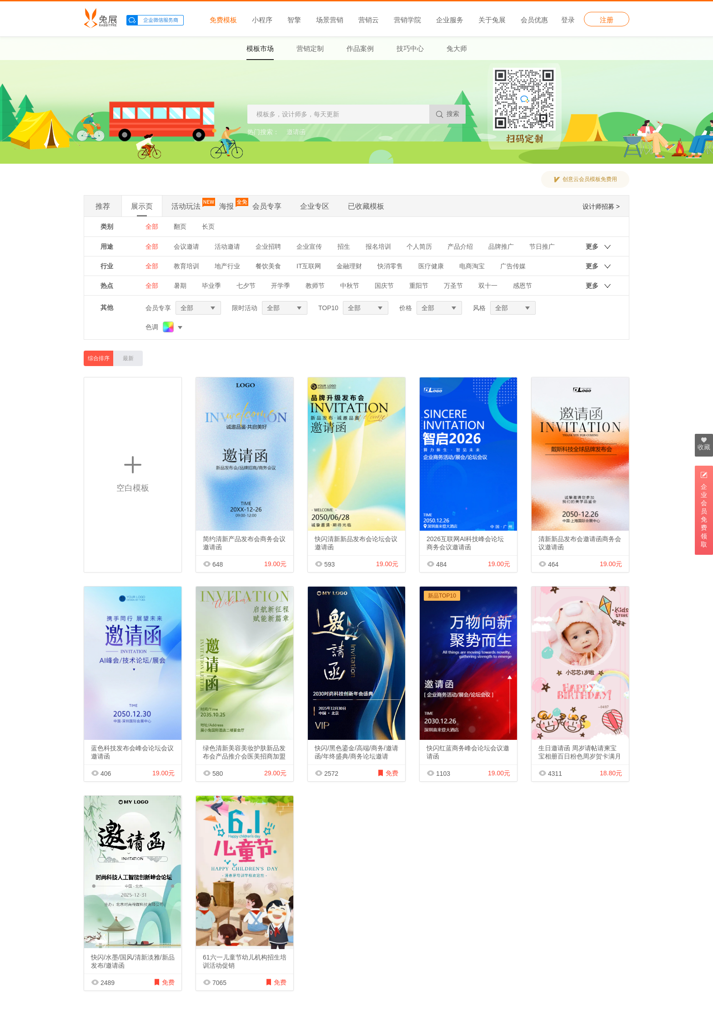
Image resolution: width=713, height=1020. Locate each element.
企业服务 (449, 19)
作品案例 (360, 48)
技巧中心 (410, 48)
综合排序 (99, 358)
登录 (568, 19)
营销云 (368, 19)
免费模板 (223, 19)
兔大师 (457, 48)
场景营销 (329, 19)
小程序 (262, 19)
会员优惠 (534, 19)
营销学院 (407, 19)
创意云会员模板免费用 (589, 179)
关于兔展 (492, 19)
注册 (606, 19)
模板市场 (260, 48)
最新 (128, 358)
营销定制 (310, 48)
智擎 (294, 19)
